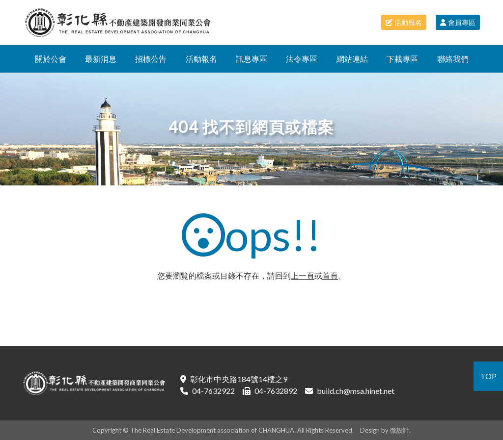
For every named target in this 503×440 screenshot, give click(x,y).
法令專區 (301, 58)
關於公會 (50, 58)
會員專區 (457, 22)
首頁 (330, 275)
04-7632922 (213, 390)
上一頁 (302, 275)
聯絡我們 (453, 58)
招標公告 (151, 58)
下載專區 (402, 58)
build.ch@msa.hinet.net (355, 390)
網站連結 (352, 58)
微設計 (399, 430)
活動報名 (404, 22)
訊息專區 (251, 58)
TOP (488, 376)
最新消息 (100, 58)
